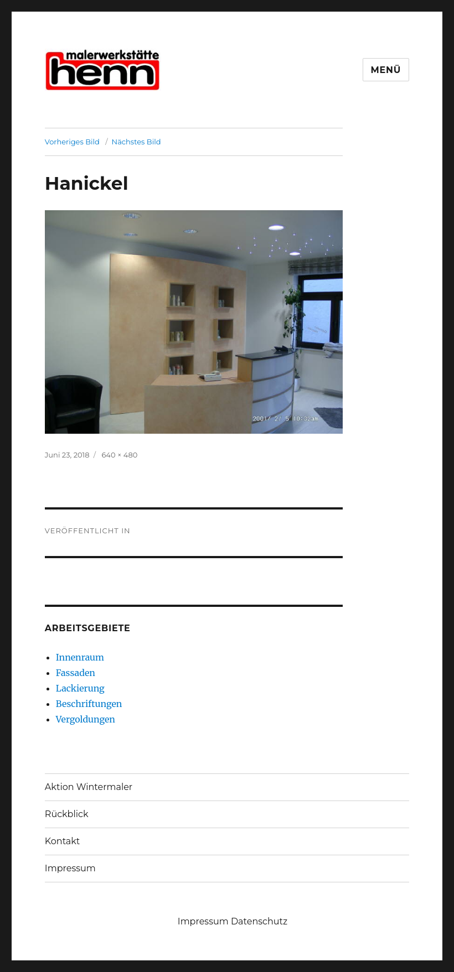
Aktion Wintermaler (88, 787)
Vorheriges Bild (72, 141)
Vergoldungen (85, 719)
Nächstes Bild (136, 141)
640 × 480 (119, 454)
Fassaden (75, 672)
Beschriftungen (89, 703)
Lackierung (80, 688)
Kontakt (62, 841)
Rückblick (67, 814)
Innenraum (80, 657)
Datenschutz (259, 921)
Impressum (70, 868)
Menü (386, 70)
